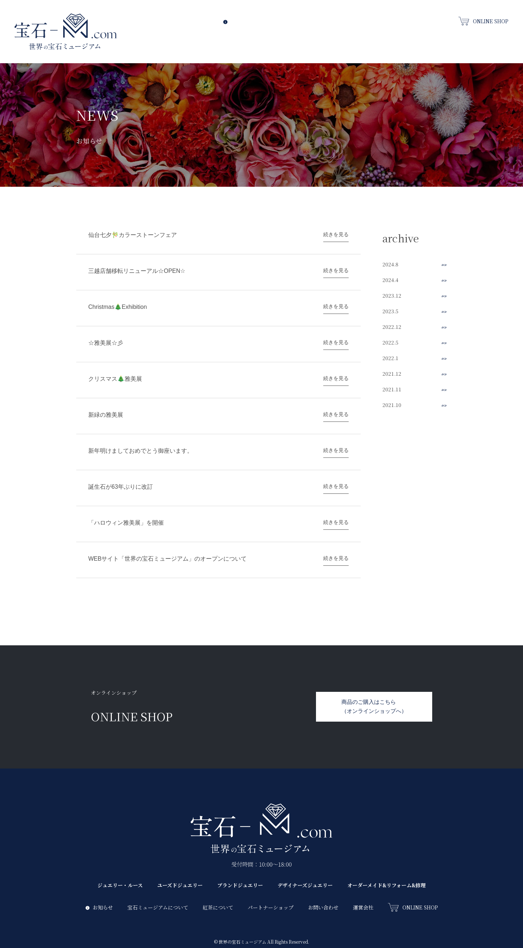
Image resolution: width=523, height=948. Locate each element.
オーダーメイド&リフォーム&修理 (488, 40)
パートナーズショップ (388, 20)
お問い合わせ (436, 20)
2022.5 (390, 342)
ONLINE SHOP (483, 20)
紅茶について (341, 20)
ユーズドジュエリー (349, 40)
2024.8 (390, 264)
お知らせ (237, 20)
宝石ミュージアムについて (288, 20)
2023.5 (390, 311)
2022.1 (390, 358)
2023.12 (391, 295)
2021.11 (391, 389)
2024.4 (390, 279)
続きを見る (336, 234)
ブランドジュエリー (392, 40)
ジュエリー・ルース (304, 40)
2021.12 (391, 373)
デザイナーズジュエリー (437, 40)
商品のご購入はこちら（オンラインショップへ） (374, 685)
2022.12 (391, 326)
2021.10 (391, 404)
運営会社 (363, 886)
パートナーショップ (270, 886)
